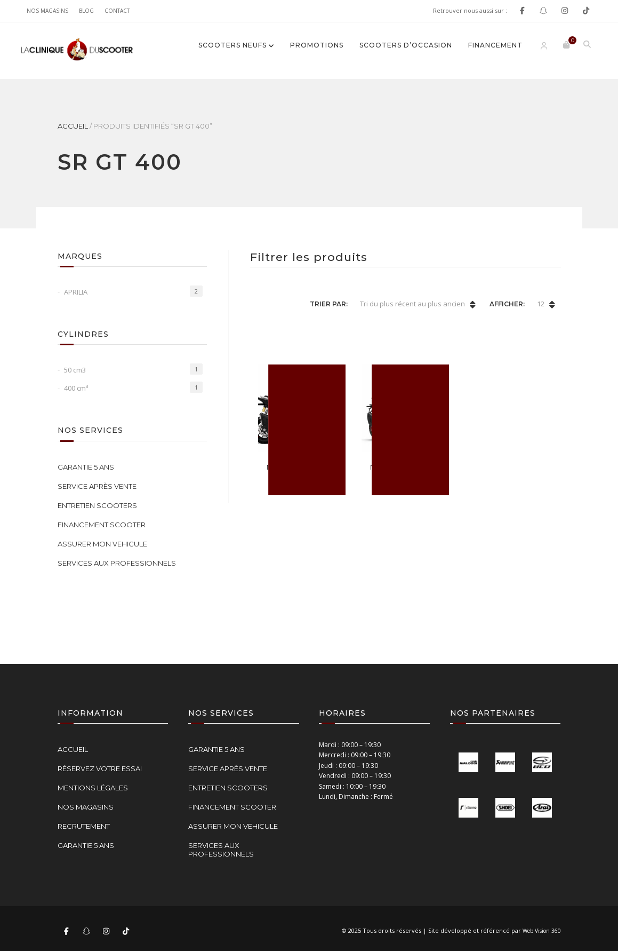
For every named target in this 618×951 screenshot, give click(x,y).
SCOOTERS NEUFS (232, 45)
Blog (86, 10)
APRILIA (75, 292)
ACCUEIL (73, 749)
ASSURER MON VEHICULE (102, 544)
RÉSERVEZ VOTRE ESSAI (100, 768)
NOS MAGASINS (47, 10)
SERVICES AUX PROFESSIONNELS (117, 563)
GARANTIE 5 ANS (86, 467)
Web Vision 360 (542, 930)
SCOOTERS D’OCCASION (405, 45)
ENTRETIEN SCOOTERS (97, 505)
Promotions (316, 45)
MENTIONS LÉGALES (93, 787)
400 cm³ (76, 388)
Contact (117, 10)
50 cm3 (75, 370)
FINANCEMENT (495, 45)
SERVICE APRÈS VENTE (97, 486)
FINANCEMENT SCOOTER (102, 524)
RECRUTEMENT (84, 826)
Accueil (73, 126)
